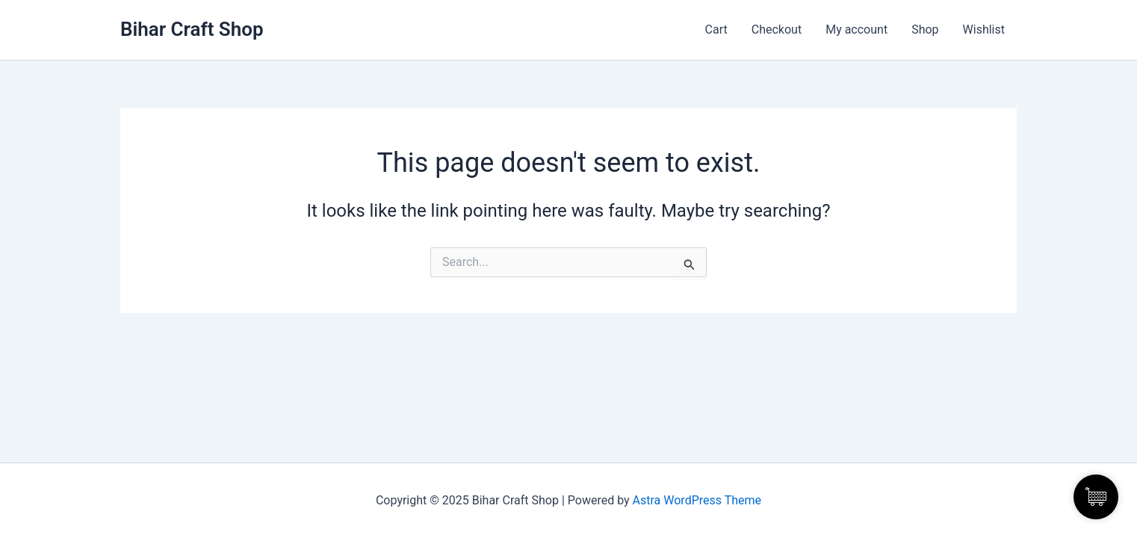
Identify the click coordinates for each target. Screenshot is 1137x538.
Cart (716, 29)
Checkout (777, 29)
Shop (924, 29)
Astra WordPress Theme (697, 500)
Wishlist (984, 29)
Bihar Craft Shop (192, 29)
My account (856, 29)
